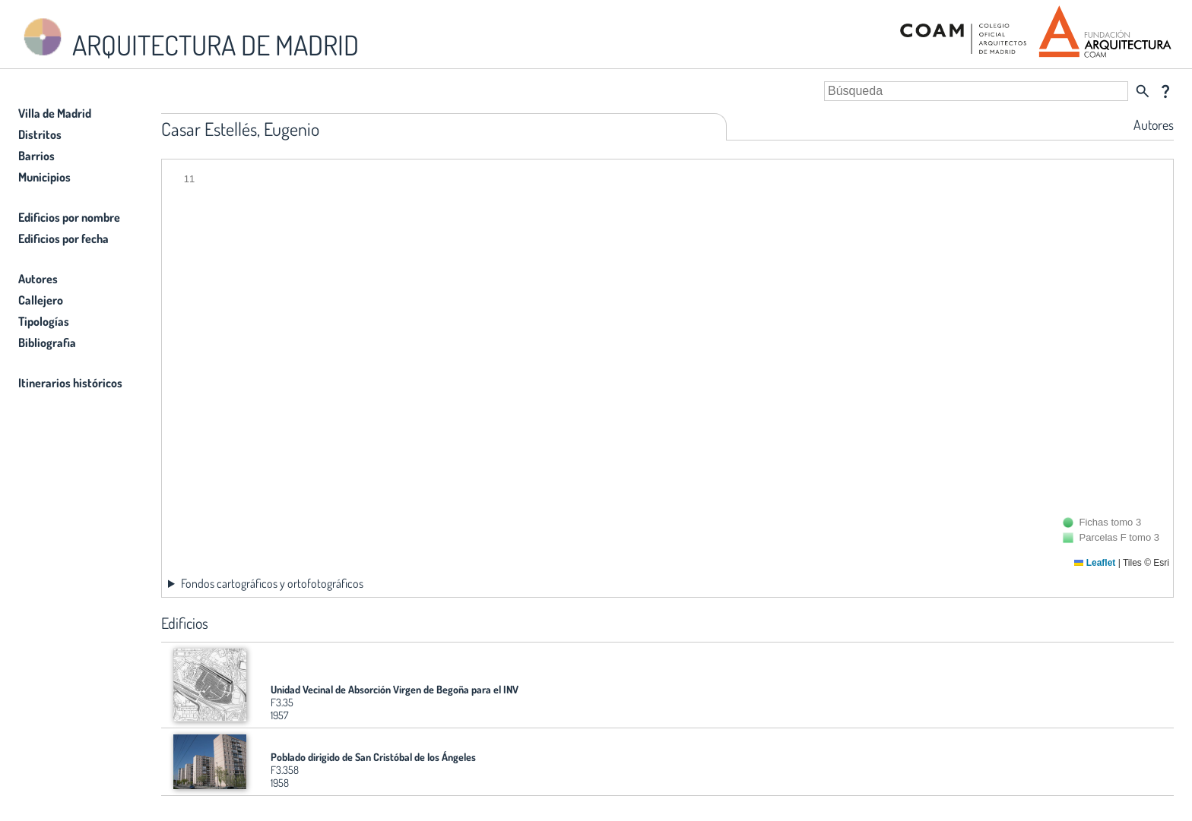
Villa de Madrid (54, 113)
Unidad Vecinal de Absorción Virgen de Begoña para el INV (394, 689)
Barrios (36, 155)
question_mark (1165, 91)
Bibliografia (47, 342)
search (1142, 91)
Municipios (44, 177)
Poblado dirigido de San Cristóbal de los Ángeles (373, 756)
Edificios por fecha (63, 238)
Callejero (40, 300)
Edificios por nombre (69, 217)
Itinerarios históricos (70, 382)
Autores (38, 278)
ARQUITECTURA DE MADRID (188, 38)
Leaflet (1094, 562)
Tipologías (43, 321)
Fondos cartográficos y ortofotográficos (272, 583)
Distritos (40, 134)
